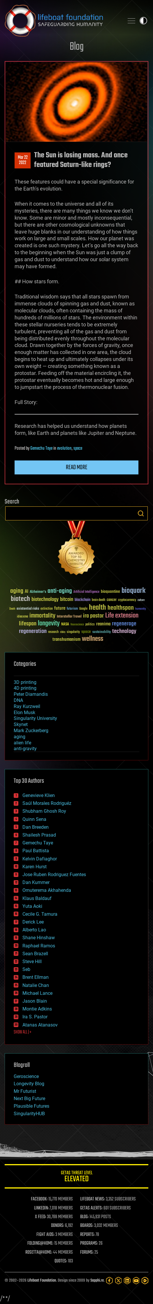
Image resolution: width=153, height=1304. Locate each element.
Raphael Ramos (38, 946)
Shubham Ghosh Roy (44, 811)
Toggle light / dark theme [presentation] (143, 20)
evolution (64, 448)
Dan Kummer (36, 882)
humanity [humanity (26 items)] (140, 609)
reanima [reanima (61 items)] (103, 624)
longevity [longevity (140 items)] (49, 623)
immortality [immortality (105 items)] (42, 615)
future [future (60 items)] (59, 608)
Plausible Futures (31, 1106)
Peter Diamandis (31, 694)
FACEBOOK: (39, 1199)
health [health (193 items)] (97, 608)
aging (19, 736)
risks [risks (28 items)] (62, 632)
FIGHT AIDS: (45, 1235)
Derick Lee (33, 922)
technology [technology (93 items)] (124, 631)
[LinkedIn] (127, 1280)
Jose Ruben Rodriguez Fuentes (54, 874)
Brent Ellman (35, 977)
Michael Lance (37, 993)
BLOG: (84, 1217)
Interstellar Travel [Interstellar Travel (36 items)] (69, 617)
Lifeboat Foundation (41, 1280)
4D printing (25, 688)
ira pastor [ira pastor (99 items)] (93, 616)
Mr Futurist (25, 1091)
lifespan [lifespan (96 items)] (27, 623)
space (77, 448)
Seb (26, 969)
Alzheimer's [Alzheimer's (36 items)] (38, 592)
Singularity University (35, 718)
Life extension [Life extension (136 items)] (121, 616)
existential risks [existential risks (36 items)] (28, 609)
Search (141, 513)
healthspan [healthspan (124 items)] (121, 608)
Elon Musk (24, 712)
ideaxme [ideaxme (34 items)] (22, 617)
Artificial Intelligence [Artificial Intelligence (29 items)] (86, 592)
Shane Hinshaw (38, 937)
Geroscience (26, 1076)
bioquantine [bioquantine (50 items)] (110, 591)
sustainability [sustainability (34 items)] (101, 632)
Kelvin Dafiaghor (39, 859)
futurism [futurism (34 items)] (72, 609)
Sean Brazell (35, 953)
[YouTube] (136, 1280)
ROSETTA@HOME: (38, 1252)
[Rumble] (145, 1280)
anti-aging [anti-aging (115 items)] (60, 591)
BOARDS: (86, 1226)
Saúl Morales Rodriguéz (46, 803)
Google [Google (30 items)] (83, 609)
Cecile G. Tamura (39, 914)
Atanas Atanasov (40, 1025)
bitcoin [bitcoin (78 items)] (66, 600)
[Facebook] (109, 1280)
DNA (18, 700)
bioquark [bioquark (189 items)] (133, 591)
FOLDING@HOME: (40, 1243)
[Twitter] (118, 1280)
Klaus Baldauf (37, 898)
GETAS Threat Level (76, 1177)
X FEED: (40, 1217)
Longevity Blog (29, 1083)
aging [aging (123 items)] (16, 591)
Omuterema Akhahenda (46, 890)
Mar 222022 (23, 160)
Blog (77, 47)
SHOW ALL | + (22, 1032)
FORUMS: (87, 1252)
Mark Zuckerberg (31, 730)
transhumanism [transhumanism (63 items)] (66, 639)
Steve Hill (32, 961)
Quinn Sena (34, 819)
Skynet (21, 724)
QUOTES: (60, 1261)
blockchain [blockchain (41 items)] (82, 600)
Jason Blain (34, 1001)
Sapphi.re (97, 1280)
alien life (22, 743)
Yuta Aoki (32, 906)
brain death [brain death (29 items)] (98, 600)
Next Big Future (29, 1098)
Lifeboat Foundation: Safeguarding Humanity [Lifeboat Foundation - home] (62, 21)
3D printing (25, 682)
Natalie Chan (35, 985)
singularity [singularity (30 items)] (73, 632)
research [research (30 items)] (53, 632)
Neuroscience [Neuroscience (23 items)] (77, 625)
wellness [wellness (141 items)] (92, 639)
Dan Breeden (35, 827)
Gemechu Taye (41, 448)
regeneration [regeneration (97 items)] (33, 631)
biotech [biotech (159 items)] (20, 599)
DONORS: (57, 1226)
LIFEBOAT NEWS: (92, 1199)
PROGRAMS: (89, 1243)
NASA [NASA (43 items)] (65, 624)
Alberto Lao (34, 930)
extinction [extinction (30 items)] (47, 609)
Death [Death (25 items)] (12, 609)
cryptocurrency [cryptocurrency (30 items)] (127, 600)
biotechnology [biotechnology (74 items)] (45, 600)
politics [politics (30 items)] (90, 625)
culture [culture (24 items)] (141, 600)
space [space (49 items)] (86, 631)
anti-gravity (25, 748)
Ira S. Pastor (35, 1017)
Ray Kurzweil (27, 706)
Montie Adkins (37, 1009)
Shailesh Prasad (39, 835)
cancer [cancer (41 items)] (112, 600)
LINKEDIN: (41, 1208)
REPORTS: (87, 1235)
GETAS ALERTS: (91, 1208)
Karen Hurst (34, 866)
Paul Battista (35, 850)
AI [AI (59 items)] (26, 592)
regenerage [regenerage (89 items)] (124, 624)
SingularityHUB (29, 1113)
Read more (76, 467)
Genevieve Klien (38, 795)
